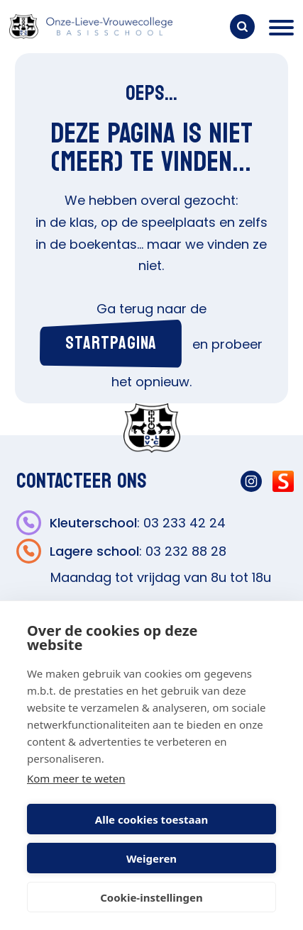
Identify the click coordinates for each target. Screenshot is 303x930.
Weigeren (151, 858)
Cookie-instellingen (151, 897)
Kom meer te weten (76, 778)
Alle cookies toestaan (151, 819)
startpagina (111, 343)
